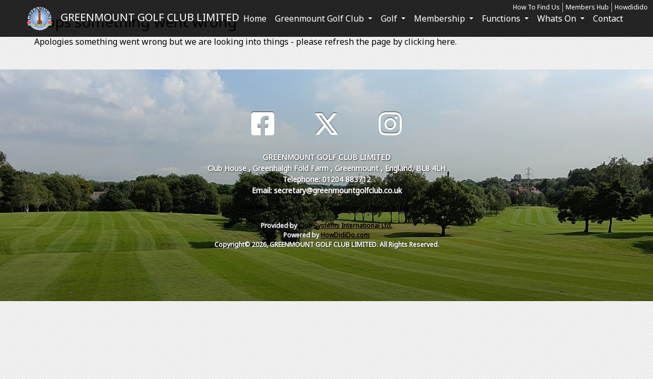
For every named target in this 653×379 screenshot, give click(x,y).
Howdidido (631, 7)
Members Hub (587, 7)
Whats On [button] (557, 18)
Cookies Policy (387, 208)
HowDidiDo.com (345, 235)
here (446, 41)
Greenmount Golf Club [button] (320, 18)
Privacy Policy (264, 208)
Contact (608, 18)
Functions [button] (502, 18)
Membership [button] (440, 18)
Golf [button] (390, 18)
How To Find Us (536, 7)
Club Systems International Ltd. (345, 225)
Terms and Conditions (325, 208)
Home (254, 18)
